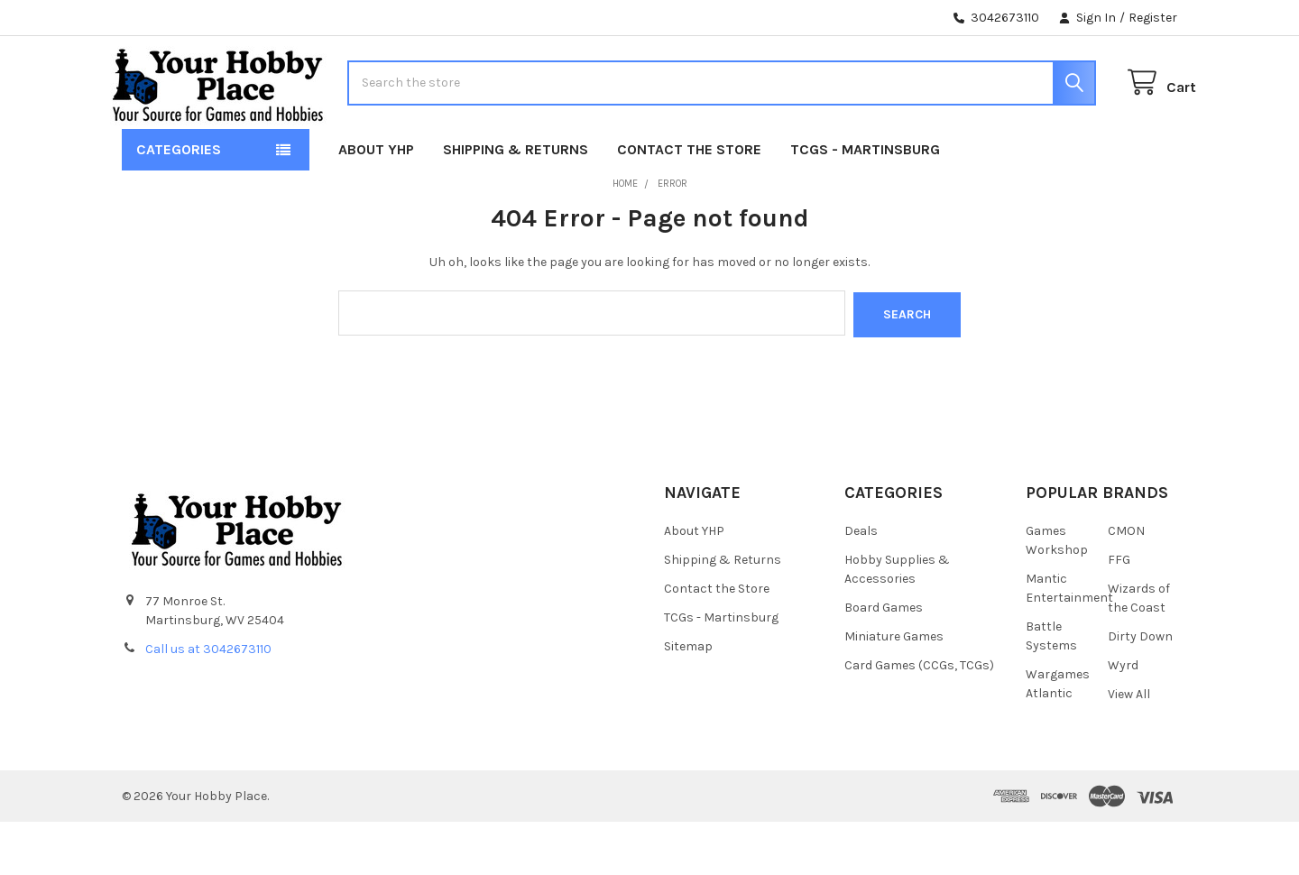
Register (1153, 17)
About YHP (376, 204)
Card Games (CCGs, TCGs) (919, 718)
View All (1129, 747)
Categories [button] (178, 204)
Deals (861, 584)
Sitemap (688, 699)
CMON (1126, 584)
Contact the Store (689, 204)
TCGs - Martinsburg (865, 204)
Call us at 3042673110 (208, 702)
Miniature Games (894, 689)
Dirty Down (1140, 689)
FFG (1119, 613)
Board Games (883, 660)
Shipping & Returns (515, 204)
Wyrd (1123, 718)
